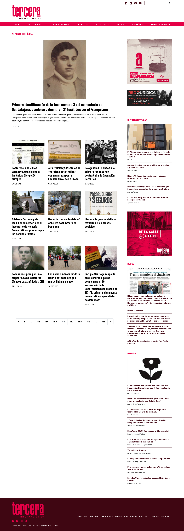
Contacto (82, 517)
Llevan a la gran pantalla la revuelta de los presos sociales (100, 222)
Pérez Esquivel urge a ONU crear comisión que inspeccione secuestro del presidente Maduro (148, 187)
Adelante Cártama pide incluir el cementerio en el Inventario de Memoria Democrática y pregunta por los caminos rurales (28, 226)
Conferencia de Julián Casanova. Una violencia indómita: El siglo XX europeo (26, 173)
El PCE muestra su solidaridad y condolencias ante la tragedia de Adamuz (148, 440)
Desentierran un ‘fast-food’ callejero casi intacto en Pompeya (64, 222)
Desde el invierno (135, 311)
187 (71, 321)
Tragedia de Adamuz (136, 450)
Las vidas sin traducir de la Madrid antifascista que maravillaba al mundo (64, 277)
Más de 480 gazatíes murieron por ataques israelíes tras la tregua (146, 177)
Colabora (95, 517)
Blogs (120, 24)
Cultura (83, 24)
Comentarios (121, 517)
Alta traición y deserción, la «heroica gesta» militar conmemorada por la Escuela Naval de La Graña (64, 173)
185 (55, 321)
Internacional (61, 24)
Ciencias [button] (101, 24)
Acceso (58, 526)
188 (80, 321)
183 (38, 321)
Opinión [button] (136, 24)
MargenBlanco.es (24, 526)
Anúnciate (107, 517)
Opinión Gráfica (160, 24)
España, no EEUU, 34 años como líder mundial (148, 431)
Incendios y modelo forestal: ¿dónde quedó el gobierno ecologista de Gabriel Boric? (148, 400)
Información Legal (140, 517)
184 (47, 321)
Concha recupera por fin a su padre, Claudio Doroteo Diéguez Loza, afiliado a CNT (28, 277)
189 (88, 321)
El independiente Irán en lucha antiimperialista (148, 458)
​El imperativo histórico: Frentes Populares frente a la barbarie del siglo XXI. (146, 410)
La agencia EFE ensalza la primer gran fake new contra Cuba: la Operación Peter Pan (100, 173)
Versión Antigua (160, 517)
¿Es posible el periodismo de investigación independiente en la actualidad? (146, 421)
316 (103, 321)
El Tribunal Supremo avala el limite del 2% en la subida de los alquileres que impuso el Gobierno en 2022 (148, 154)
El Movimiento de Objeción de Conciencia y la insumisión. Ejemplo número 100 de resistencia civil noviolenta (148, 387)
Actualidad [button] (35, 24)
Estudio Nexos (47, 526)
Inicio (17, 24)
